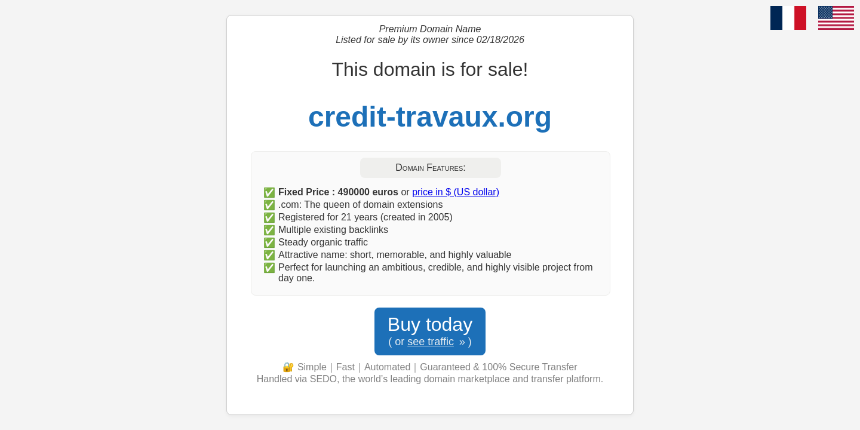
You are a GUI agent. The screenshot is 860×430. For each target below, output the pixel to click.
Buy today (430, 331)
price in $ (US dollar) (455, 192)
